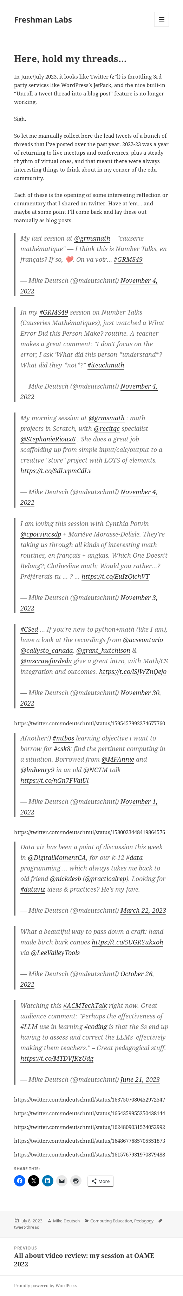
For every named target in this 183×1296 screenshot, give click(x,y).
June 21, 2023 (140, 1079)
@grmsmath (92, 238)
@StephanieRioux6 (48, 439)
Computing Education (111, 1221)
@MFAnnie (118, 759)
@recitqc (107, 428)
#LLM (29, 1026)
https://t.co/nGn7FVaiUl (54, 780)
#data (134, 857)
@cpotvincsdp (40, 534)
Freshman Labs (43, 19)
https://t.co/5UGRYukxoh (127, 942)
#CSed (29, 629)
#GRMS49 (128, 259)
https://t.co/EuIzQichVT (115, 576)
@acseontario (143, 639)
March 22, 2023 (143, 910)
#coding (95, 1026)
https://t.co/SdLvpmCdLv (56, 470)
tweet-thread (26, 1227)
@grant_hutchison (103, 650)
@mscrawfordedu (46, 661)
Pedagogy (143, 1221)
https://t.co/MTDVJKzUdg (56, 1058)
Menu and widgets (162, 26)
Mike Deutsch (66, 1221)
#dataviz (32, 889)
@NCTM (95, 769)
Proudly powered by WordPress (45, 1286)
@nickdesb (65, 878)
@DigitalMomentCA (57, 857)
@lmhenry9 (37, 769)
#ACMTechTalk (85, 1005)
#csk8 (62, 748)
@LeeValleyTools (55, 952)
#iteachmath (105, 365)
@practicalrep (105, 878)
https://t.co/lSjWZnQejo (132, 671)
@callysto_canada (46, 650)
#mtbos (63, 738)
